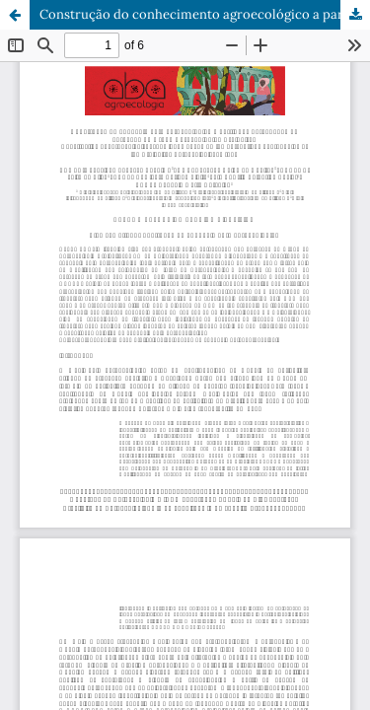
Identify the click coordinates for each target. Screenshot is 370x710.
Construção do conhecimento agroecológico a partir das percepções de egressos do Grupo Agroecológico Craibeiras (204, 14)
